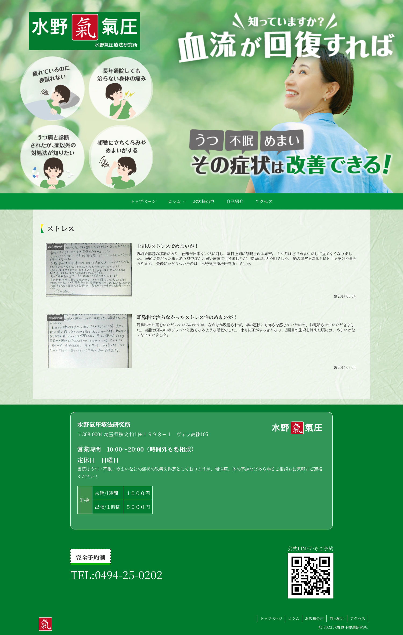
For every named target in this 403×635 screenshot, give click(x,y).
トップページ (271, 618)
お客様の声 (314, 618)
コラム (293, 618)
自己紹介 (336, 618)
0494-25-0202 (129, 574)
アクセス (357, 618)
